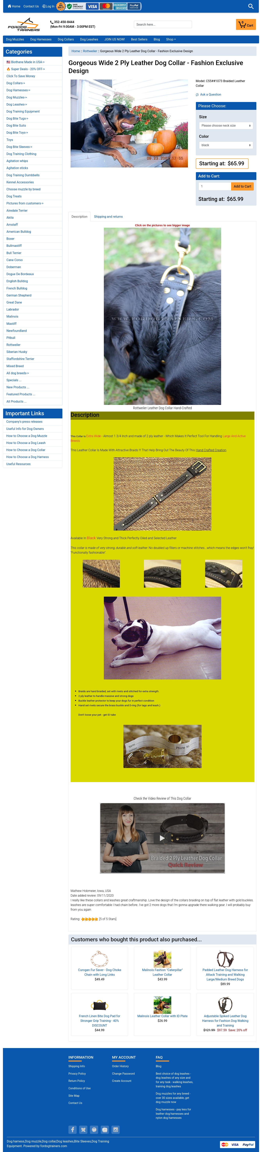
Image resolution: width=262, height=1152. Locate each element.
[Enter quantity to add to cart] (214, 186)
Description (79, 216)
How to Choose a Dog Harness (27, 457)
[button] (251, 6)
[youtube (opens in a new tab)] (105, 1130)
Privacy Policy (77, 1073)
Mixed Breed (15, 366)
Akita (9, 217)
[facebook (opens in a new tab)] (72, 1130)
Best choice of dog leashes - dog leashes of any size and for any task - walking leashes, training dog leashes (174, 1080)
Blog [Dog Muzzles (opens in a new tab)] (159, 1066)
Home (14, 6)
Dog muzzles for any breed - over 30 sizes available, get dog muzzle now (173, 1098)
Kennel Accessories (20, 182)
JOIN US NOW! (114, 39)
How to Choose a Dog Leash (26, 443)
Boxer (10, 239)
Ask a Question (208, 94)
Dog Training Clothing (21, 154)
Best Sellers (139, 39)
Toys (9, 140)
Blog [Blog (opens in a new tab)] (157, 39)
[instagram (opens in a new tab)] (115, 1130)
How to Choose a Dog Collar (25, 450)
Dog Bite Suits (16, 125)
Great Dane (14, 302)
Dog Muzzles (15, 39)
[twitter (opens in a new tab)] (83, 1130)
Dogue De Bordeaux (20, 274)
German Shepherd (18, 295)
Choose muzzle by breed (23, 189)
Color (204, 136)
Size (203, 117)
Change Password (123, 1073)
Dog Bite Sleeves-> (19, 147)
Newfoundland (16, 331)
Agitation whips (17, 161)
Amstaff (12, 224)
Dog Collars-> (15, 83)
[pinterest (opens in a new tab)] (94, 1130)
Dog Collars (66, 39)
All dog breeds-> (17, 373)
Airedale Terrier (17, 210)
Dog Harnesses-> (18, 90)
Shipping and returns (108, 216)
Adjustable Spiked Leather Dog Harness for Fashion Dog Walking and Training (225, 1020)
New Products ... (17, 387)
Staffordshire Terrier (20, 359)
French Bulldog (16, 288)
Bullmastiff (14, 246)
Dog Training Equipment (23, 111)
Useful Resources (18, 464)
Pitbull (10, 338)
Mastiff (11, 324)
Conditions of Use (79, 1088)
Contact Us (31, 6)
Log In (48, 6)
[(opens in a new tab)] (101, 573)
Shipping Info (76, 1066)
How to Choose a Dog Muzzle (26, 436)
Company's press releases (24, 421)
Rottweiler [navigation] (90, 51)
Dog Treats (14, 196)
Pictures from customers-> (24, 203)
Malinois (12, 316)
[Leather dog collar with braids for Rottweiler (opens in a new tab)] (162, 316)
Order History (120, 1066)
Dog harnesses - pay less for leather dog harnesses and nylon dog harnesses (173, 1114)
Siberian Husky (16, 352)
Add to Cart (242, 186)
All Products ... (16, 401)
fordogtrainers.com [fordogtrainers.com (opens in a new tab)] (53, 1146)
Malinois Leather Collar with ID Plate (162, 1016)
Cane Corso (14, 260)
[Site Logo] (24, 24)
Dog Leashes (89, 39)
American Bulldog (18, 232)
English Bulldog (17, 281)
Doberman (13, 267)
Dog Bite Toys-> (17, 132)
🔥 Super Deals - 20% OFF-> (25, 69)
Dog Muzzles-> (16, 97)
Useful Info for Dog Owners (25, 429)
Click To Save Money (20, 76)
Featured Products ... (20, 394)
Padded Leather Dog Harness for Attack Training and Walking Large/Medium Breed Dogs (225, 974)
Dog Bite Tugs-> (17, 118)
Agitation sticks (17, 168)
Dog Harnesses (41, 39)
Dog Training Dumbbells (22, 175)
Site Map (73, 1095)
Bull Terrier (13, 253)
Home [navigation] (76, 51)
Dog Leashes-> (16, 104)
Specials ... (14, 380)
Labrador (12, 309)
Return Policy (76, 1081)
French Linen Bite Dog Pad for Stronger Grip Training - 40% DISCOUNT (99, 1020)
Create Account (121, 1081)
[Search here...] (163, 24)
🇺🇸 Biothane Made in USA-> (25, 62)
